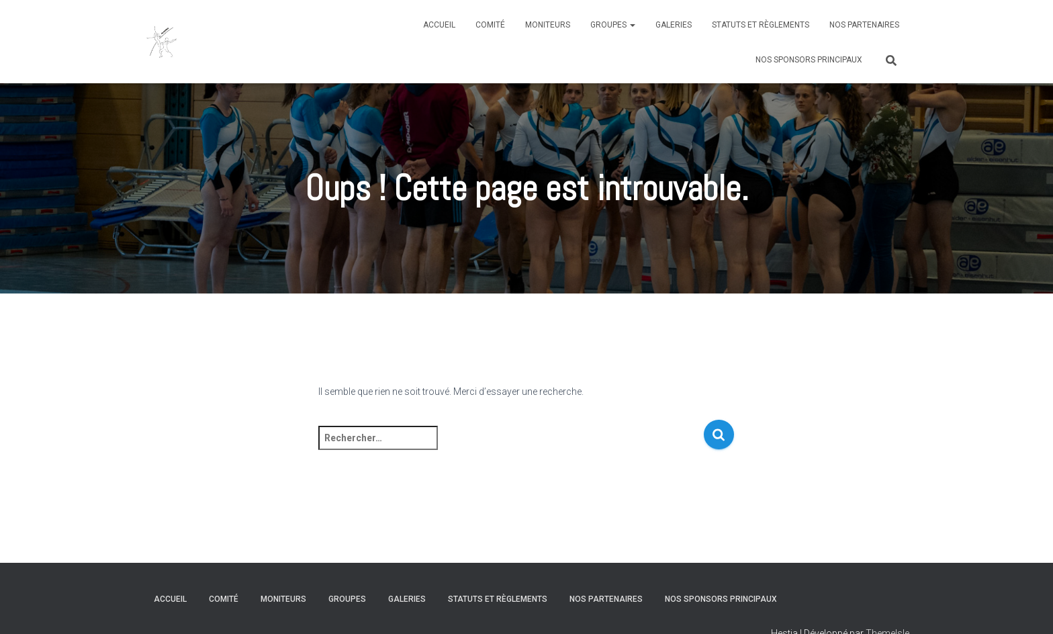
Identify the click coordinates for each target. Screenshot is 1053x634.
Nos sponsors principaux (809, 59)
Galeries (673, 25)
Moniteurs (547, 25)
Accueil (439, 25)
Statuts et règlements (760, 25)
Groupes (612, 25)
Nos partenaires (864, 25)
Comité (490, 25)
